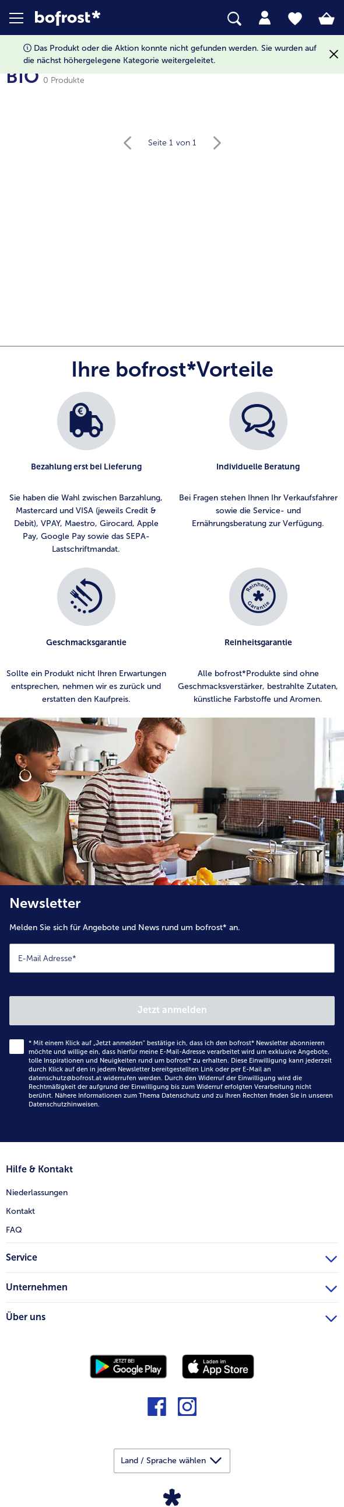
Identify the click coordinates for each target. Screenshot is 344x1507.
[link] (96, 18)
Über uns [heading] (171, 1315)
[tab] (265, 18)
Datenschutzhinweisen (63, 1104)
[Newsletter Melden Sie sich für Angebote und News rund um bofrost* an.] (172, 1013)
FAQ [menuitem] (14, 1230)
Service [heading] (171, 1256)
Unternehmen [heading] (171, 1286)
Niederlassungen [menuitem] (37, 1193)
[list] (172, 555)
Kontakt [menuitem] (20, 1211)
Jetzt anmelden (172, 1009)
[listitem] (86, 474)
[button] (22, 18)
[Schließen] (333, 54)
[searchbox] (234, 19)
